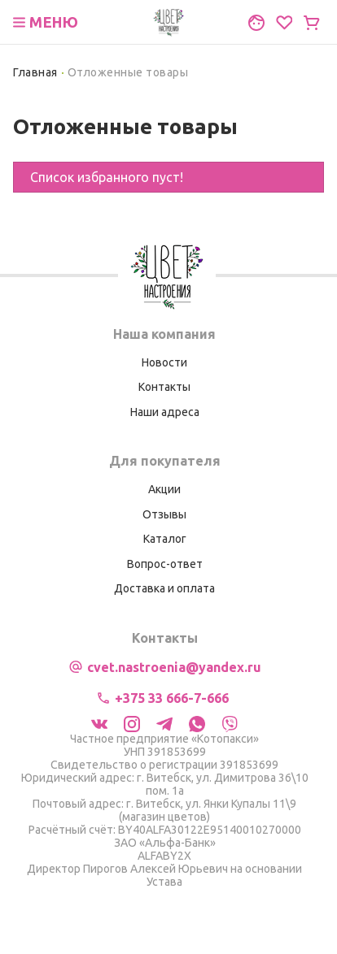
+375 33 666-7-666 (172, 698)
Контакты (164, 386)
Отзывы (164, 514)
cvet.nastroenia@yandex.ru (174, 667)
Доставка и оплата (164, 588)
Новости (164, 362)
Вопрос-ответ (165, 563)
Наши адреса (164, 411)
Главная (35, 72)
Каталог (164, 538)
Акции (164, 489)
